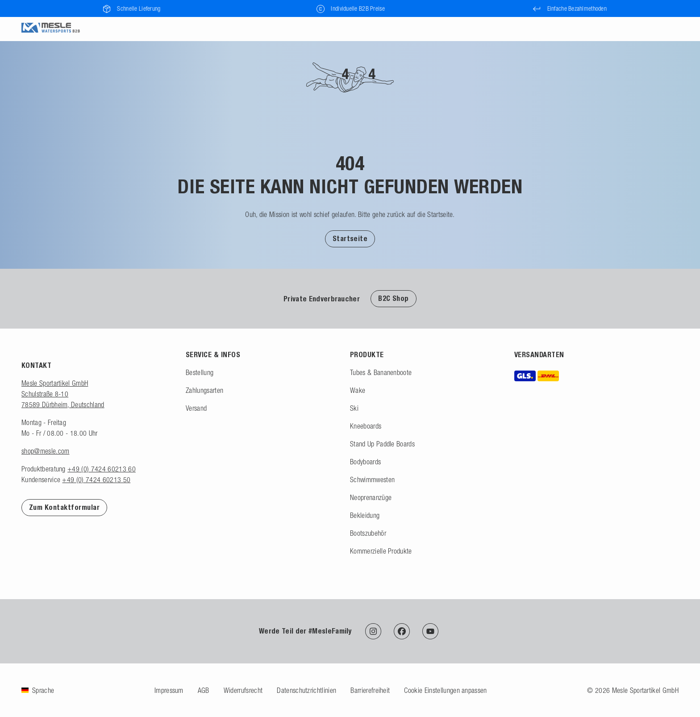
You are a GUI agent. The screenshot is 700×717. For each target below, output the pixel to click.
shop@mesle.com (45, 451)
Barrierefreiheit (370, 690)
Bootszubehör (368, 533)
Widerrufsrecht (243, 690)
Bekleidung (364, 515)
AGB (203, 690)
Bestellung (199, 372)
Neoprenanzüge (371, 497)
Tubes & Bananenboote (381, 372)
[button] (350, 238)
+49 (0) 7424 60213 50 (96, 479)
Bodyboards (365, 462)
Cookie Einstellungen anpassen (445, 690)
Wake (357, 390)
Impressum (168, 690)
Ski (354, 408)
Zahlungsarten (204, 390)
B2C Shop (393, 298)
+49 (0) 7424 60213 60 (101, 469)
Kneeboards (365, 426)
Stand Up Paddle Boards (382, 444)
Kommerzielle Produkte (381, 551)
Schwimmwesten (372, 479)
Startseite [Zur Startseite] (350, 238)
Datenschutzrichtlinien (306, 690)
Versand (196, 408)
